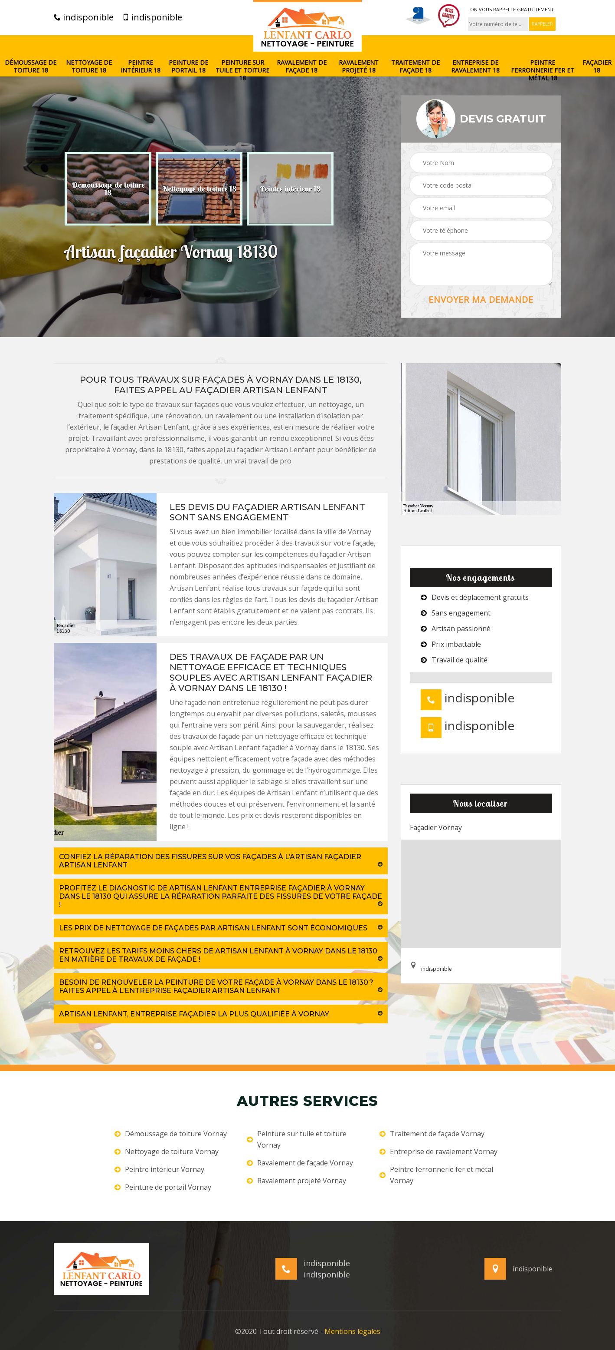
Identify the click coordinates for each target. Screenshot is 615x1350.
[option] (108, 188)
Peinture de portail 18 (188, 66)
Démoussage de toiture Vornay (170, 1133)
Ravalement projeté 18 (359, 66)
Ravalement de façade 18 (302, 66)
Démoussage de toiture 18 (30, 66)
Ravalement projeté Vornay (296, 1180)
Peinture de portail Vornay (162, 1187)
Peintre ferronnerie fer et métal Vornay (436, 1175)
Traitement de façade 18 (415, 66)
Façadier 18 (597, 66)
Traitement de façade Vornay (431, 1133)
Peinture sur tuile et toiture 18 (242, 70)
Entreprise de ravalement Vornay (438, 1151)
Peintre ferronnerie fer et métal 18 (542, 70)
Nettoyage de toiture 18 (89, 66)
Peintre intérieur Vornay (159, 1169)
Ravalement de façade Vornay (300, 1163)
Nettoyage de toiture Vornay (166, 1151)
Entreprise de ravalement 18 (475, 66)
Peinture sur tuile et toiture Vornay (297, 1139)
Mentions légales (352, 1331)
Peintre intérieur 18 (140, 66)
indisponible (84, 17)
